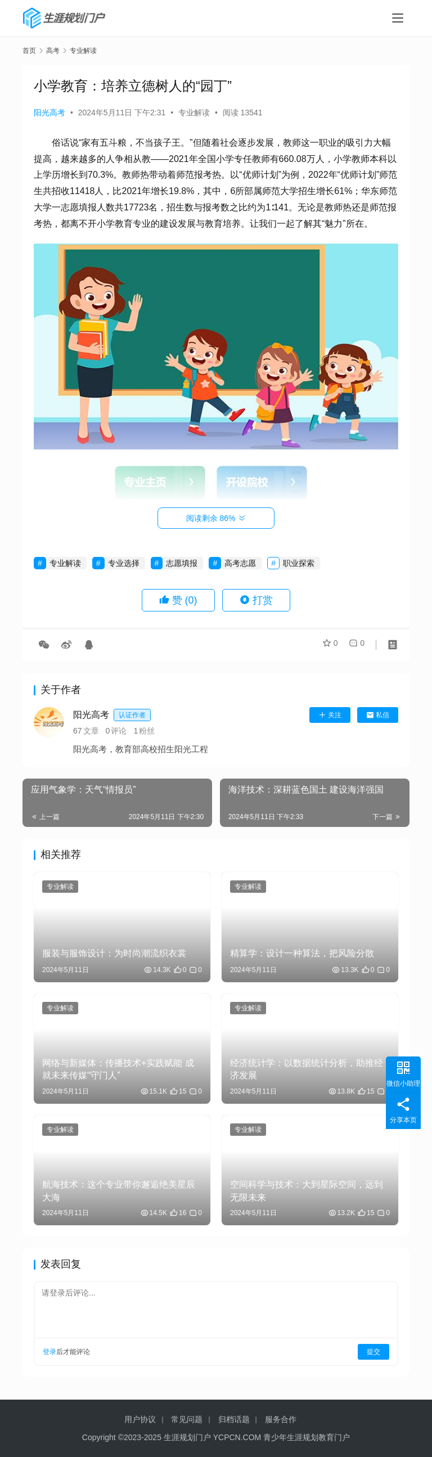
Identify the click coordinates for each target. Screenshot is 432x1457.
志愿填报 (181, 563)
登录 (49, 1352)
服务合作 (280, 1419)
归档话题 (234, 1419)
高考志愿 (240, 563)
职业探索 (298, 563)
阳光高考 (49, 112)
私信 (377, 715)
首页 (29, 51)
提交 (373, 1352)
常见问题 (186, 1419)
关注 (329, 715)
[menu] (398, 18)
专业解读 (194, 112)
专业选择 (124, 563)
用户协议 (140, 1419)
